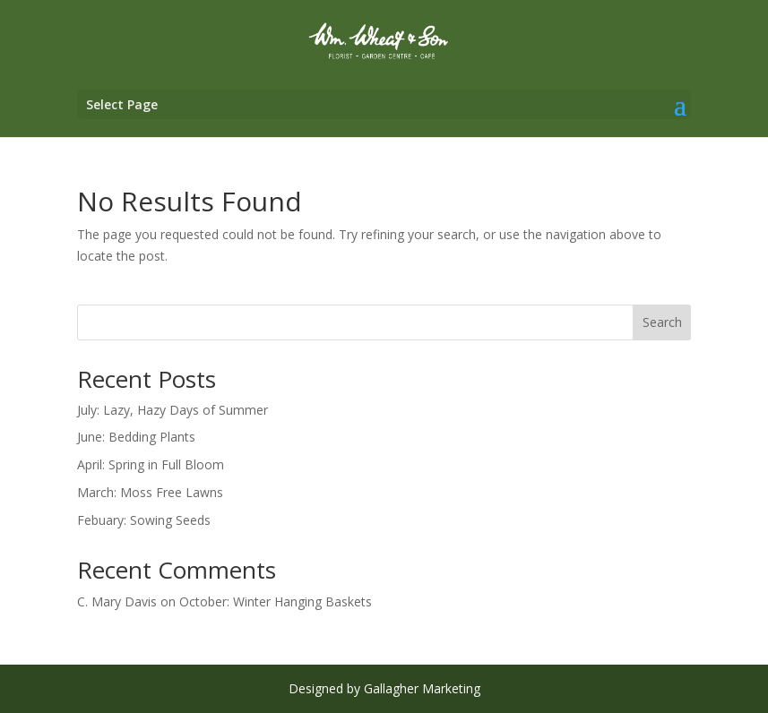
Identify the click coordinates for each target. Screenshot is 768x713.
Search (662, 322)
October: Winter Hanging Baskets (275, 601)
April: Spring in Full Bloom (150, 464)
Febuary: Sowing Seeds (144, 519)
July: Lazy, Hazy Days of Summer (172, 409)
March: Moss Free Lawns (150, 492)
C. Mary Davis (117, 601)
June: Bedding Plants (136, 436)
